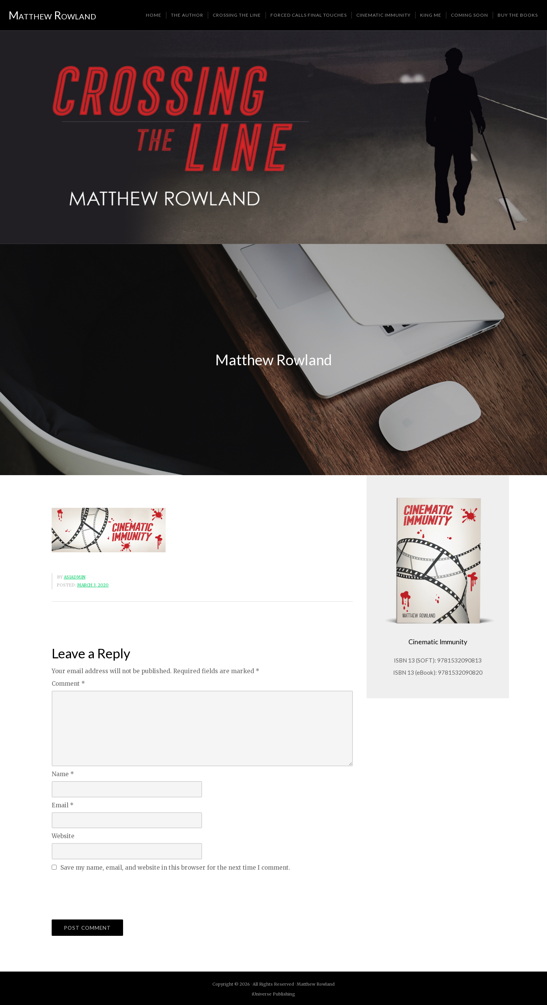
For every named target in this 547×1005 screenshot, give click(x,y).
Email (63, 806)
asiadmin (74, 578)
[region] (273, 139)
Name (63, 775)
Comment (68, 684)
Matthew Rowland (52, 15)
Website (63, 837)
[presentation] (109, 895)
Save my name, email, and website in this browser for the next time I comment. (175, 868)
